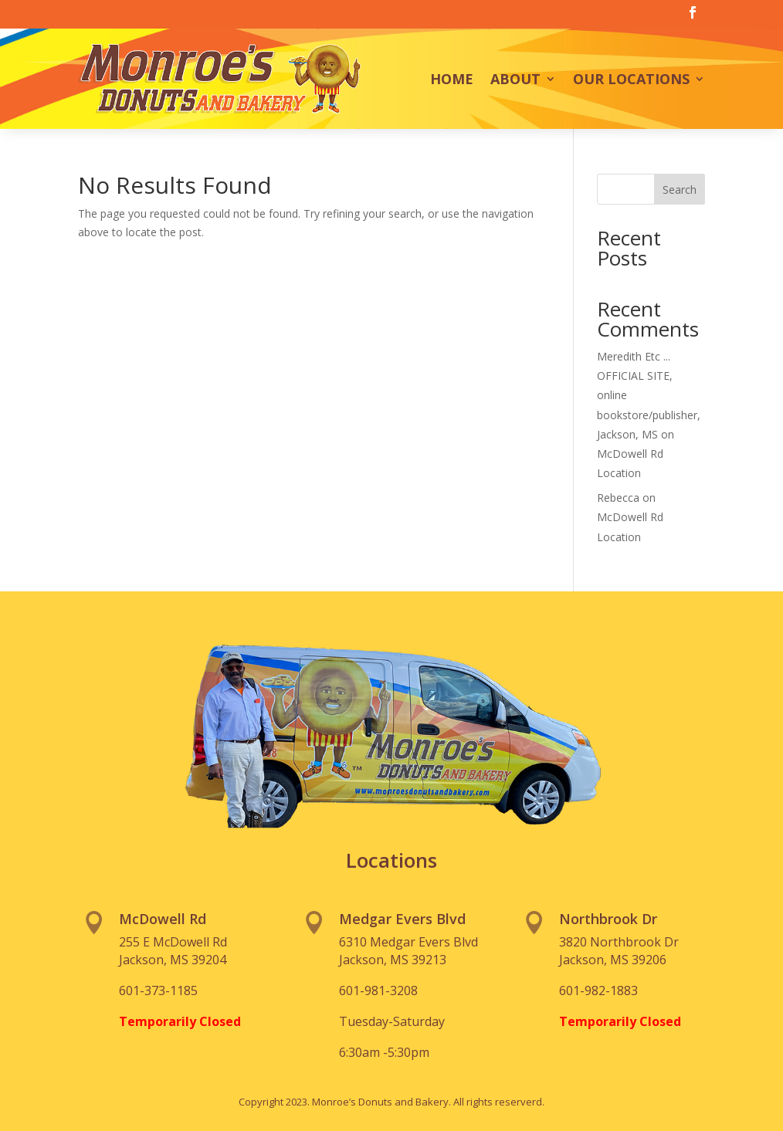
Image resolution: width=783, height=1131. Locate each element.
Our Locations (631, 78)
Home (451, 78)
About (515, 78)
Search (680, 189)
